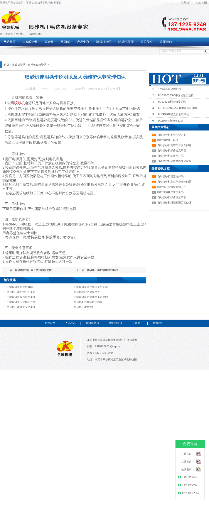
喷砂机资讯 (18, 64)
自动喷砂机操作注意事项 (21, 296)
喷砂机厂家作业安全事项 (21, 306)
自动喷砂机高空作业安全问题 (91, 286)
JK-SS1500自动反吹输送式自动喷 (177, 108)
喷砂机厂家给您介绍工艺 (21, 291)
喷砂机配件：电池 (167, 140)
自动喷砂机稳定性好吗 (20, 286)
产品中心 (71, 323)
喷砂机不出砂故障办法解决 (102, 270)
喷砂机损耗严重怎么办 (87, 291)
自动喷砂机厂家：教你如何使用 (33, 270)
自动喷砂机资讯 (37, 64)
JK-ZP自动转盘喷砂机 (170, 120)
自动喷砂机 (35, 34)
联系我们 (158, 323)
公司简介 (137, 323)
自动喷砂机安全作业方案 (21, 301)
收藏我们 (186, 2)
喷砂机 (20, 34)
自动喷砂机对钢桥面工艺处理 (91, 296)
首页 (6, 64)
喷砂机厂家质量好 (84, 306)
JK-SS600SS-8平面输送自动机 (176, 95)
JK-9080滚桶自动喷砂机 (172, 101)
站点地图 (201, 2)
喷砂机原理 (115, 323)
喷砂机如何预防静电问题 (88, 301)
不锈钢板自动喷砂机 (169, 89)
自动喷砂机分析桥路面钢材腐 (174, 161)
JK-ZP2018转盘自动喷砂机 (173, 114)
